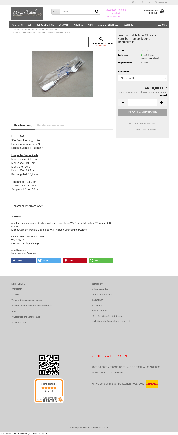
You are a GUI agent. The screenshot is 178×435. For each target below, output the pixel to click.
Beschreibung (23, 125)
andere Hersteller (108, 25)
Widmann (64, 25)
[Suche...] (55, 12)
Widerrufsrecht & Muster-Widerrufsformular (31, 305)
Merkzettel (161, 2)
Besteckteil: (123, 71)
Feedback (162, 25)
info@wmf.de (18, 250)
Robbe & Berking (45, 25)
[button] (134, 2)
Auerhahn (17, 25)
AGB (13, 311)
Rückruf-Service (18, 322)
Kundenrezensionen (50, 125)
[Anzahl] (142, 102)
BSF (29, 25)
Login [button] (146, 2)
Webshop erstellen (78, 427)
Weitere (128, 25)
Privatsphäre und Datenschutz (25, 317)
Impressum (16, 289)
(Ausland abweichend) (150, 58)
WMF (90, 25)
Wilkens (78, 25)
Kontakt (15, 294)
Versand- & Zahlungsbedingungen (27, 300)
